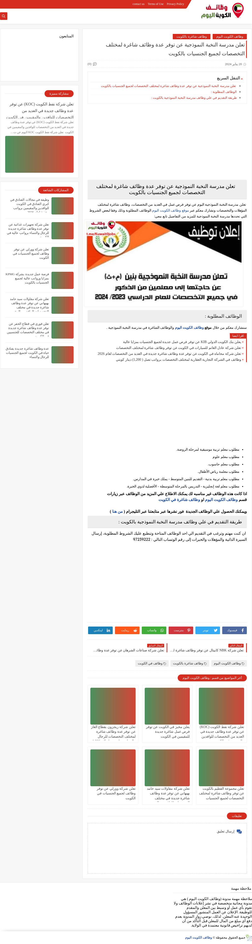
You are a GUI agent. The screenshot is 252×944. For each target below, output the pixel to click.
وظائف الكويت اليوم (229, 36)
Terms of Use (155, 4)
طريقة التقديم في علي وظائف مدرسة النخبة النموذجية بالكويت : (194, 98)
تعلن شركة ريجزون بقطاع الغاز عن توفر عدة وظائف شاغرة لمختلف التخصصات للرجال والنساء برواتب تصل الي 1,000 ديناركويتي (113, 736)
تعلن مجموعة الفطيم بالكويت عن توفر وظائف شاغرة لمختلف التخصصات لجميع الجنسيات (221, 793)
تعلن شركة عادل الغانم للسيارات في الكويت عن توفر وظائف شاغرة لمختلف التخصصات (178, 348)
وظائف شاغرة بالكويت (191, 36)
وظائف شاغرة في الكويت (179, 500)
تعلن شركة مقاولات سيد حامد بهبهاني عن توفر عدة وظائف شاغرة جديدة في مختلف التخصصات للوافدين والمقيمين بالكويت (168, 798)
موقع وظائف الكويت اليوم (170, 210)
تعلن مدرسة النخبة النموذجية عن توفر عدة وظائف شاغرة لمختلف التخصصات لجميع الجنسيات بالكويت (168, 86)
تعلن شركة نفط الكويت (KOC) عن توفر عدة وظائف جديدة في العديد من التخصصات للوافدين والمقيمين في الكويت (40, 110)
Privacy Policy (175, 4)
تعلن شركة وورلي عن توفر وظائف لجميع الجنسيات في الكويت (116, 793)
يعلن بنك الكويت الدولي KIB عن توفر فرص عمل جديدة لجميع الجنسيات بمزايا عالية (182, 342)
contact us (138, 4)
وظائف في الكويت (152, 663)
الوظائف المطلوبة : (224, 92)
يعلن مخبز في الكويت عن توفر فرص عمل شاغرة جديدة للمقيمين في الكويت (168, 731)
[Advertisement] (167, 141)
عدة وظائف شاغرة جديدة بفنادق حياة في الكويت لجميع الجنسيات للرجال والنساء (27, 353)
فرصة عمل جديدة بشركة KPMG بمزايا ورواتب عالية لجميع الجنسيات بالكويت (27, 278)
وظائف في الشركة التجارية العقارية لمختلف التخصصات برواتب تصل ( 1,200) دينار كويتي (178, 359)
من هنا (117, 511)
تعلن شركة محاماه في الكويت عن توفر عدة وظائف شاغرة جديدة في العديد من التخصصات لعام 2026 (169, 354)
